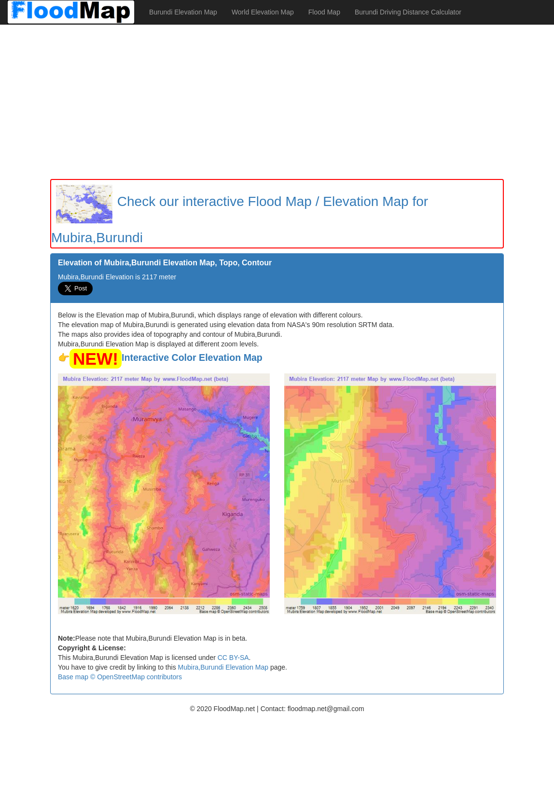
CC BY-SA (233, 657)
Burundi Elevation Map (183, 12)
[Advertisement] (277, 101)
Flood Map (324, 12)
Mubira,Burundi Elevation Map (223, 667)
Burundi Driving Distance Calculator (408, 12)
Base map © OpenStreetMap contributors (120, 677)
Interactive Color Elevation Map (192, 357)
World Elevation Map (263, 12)
